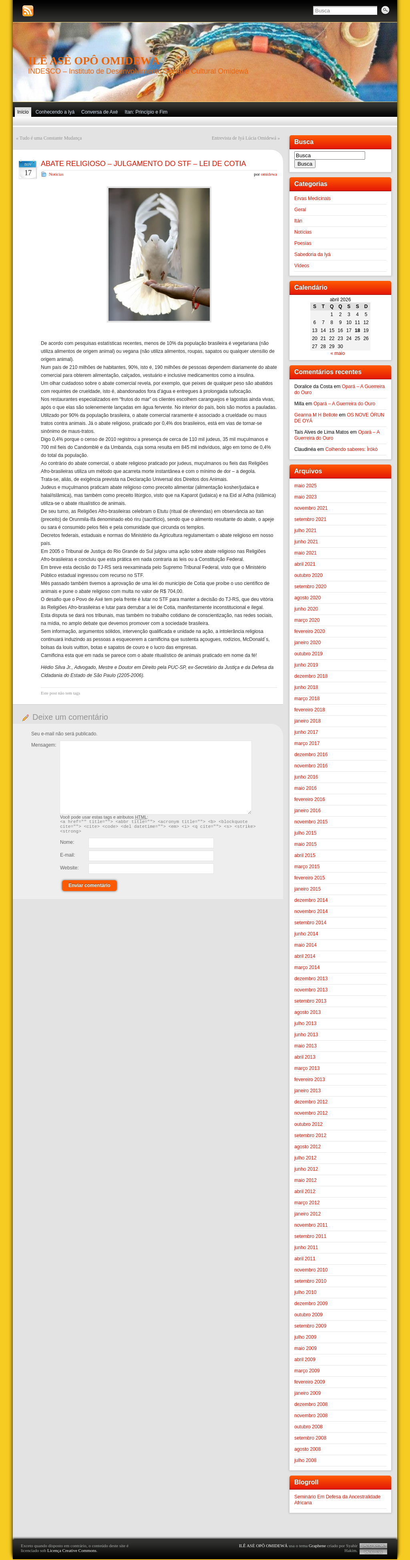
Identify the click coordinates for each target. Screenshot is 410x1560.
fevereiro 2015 (309, 878)
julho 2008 (305, 1460)
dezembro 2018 (311, 676)
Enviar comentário (89, 889)
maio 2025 (305, 486)
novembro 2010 (311, 1270)
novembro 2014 (311, 911)
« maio (337, 353)
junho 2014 (306, 934)
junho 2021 (306, 542)
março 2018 (307, 698)
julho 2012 (305, 1158)
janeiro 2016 (307, 810)
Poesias (303, 243)
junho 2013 (306, 1034)
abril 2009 (305, 1359)
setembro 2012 (310, 1135)
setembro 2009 (310, 1326)
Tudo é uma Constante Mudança (51, 138)
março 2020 (307, 620)
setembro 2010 (310, 1281)
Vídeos (301, 265)
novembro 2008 (311, 1415)
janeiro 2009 (307, 1393)
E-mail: (67, 858)
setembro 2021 (310, 519)
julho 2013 (305, 1023)
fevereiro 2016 (309, 799)
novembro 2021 (311, 508)
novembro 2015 (311, 822)
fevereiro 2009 (309, 1382)
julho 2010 (305, 1292)
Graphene (317, 1545)
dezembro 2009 (311, 1303)
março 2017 (307, 743)
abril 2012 (305, 1191)
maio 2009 (305, 1348)
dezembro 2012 (311, 1102)
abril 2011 (305, 1259)
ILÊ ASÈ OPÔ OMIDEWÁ (94, 60)
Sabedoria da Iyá (312, 254)
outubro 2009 (308, 1315)
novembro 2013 (311, 990)
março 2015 (307, 866)
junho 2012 (306, 1169)
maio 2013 (305, 1046)
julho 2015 (305, 833)
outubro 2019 (308, 654)
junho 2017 (306, 732)
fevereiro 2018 (309, 710)
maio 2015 (305, 844)
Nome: (67, 846)
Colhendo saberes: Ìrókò (351, 449)
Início (23, 112)
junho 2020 (306, 609)
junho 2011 (306, 1247)
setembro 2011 (310, 1236)
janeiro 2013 (307, 1090)
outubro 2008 (308, 1427)
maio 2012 (305, 1180)
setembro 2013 (310, 1001)
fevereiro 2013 (309, 1079)
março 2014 (307, 967)
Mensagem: (43, 745)
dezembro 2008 (311, 1404)
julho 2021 (305, 530)
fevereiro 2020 (309, 631)
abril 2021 (305, 564)
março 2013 (307, 1068)
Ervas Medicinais (312, 198)
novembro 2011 (311, 1225)
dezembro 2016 (311, 754)
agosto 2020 (307, 598)
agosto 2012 (307, 1146)
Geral (300, 209)
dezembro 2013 (311, 978)
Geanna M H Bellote (316, 415)
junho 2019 (306, 665)
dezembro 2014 (311, 900)
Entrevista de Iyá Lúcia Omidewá (244, 138)
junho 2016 (306, 777)
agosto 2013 (307, 1012)
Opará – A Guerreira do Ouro (344, 404)
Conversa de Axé (99, 112)
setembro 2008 (310, 1438)
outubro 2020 (308, 575)
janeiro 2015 (307, 889)
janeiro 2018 (307, 721)
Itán (298, 221)
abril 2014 (305, 956)
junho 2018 (306, 687)
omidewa (269, 174)
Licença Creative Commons (71, 1550)
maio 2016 (305, 788)
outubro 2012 (308, 1124)
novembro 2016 (311, 766)
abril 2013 (305, 1057)
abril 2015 (305, 855)
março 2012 (307, 1203)
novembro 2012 (311, 1113)
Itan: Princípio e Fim (146, 112)
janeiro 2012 (307, 1214)
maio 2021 (305, 553)
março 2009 (307, 1371)
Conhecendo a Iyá (55, 112)
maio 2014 (305, 945)
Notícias (56, 174)
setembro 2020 (310, 586)
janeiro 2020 (307, 642)
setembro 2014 (310, 922)
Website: (69, 871)
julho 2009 (305, 1337)
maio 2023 (305, 497)
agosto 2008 (307, 1449)
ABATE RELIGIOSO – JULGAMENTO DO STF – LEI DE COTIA (143, 164)
